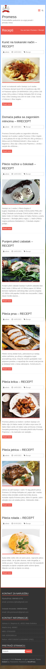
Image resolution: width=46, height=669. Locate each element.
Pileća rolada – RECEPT (18, 517)
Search (28, 651)
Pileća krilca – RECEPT (17, 381)
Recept (28, 52)
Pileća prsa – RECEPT (17, 313)
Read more (7, 104)
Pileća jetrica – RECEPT (18, 449)
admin (7, 52)
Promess (9, 17)
